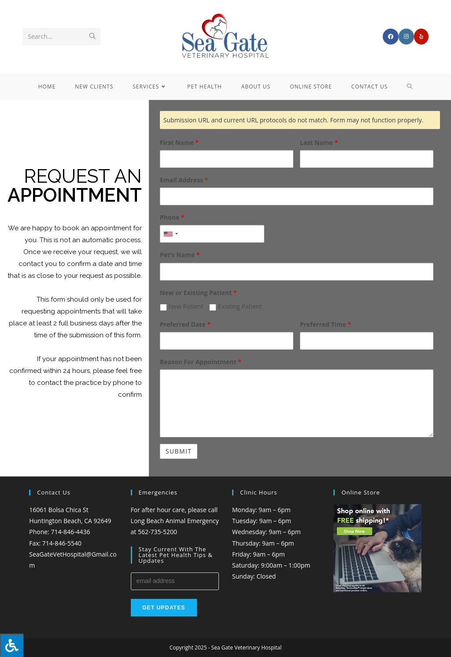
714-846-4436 (70, 532)
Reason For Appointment (200, 362)
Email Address (184, 180)
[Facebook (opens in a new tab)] (391, 36)
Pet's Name (180, 255)
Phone (172, 217)
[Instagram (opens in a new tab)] (406, 36)
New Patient (181, 306)
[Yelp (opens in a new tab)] (421, 36)
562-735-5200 (157, 532)
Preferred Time (325, 324)
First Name (179, 142)
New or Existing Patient (198, 292)
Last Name (319, 142)
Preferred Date (185, 324)
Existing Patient (235, 306)
